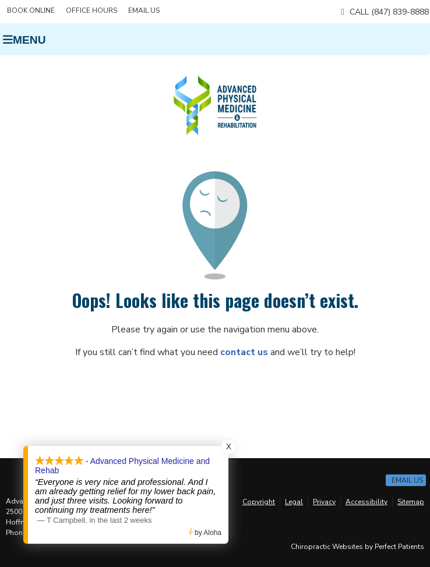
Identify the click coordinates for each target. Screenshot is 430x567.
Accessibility (366, 501)
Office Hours (91, 10)
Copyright (258, 501)
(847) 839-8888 (400, 11)
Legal (294, 501)
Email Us (144, 10)
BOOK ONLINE (31, 10)
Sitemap (410, 501)
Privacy (324, 501)
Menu (24, 40)
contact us (244, 352)
